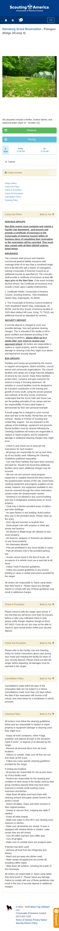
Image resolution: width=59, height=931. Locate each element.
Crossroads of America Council (31, 913)
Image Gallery (11, 183)
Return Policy (30, 923)
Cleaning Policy (11, 200)
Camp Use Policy (12, 187)
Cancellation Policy (13, 197)
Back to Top (47, 214)
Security (20, 923)
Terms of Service (24, 920)
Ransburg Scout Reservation (21, 29)
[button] (6, 76)
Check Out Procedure (14, 193)
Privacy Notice (40, 920)
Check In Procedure (13, 190)
